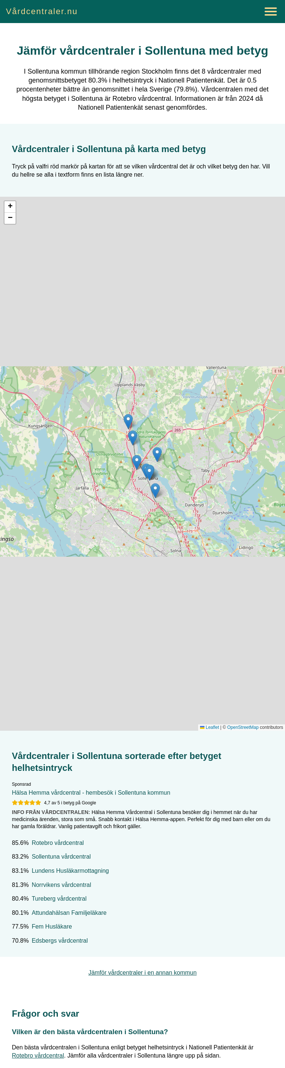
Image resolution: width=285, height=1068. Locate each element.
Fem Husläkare (52, 926)
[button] (128, 421)
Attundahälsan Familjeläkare (69, 913)
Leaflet (209, 727)
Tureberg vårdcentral (59, 898)
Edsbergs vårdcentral (60, 940)
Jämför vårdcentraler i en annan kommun (142, 972)
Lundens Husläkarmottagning (70, 871)
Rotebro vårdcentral (58, 843)
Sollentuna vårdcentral (61, 856)
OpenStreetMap (243, 727)
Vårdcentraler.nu (42, 11)
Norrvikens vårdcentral (61, 885)
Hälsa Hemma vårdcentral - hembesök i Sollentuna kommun (91, 792)
